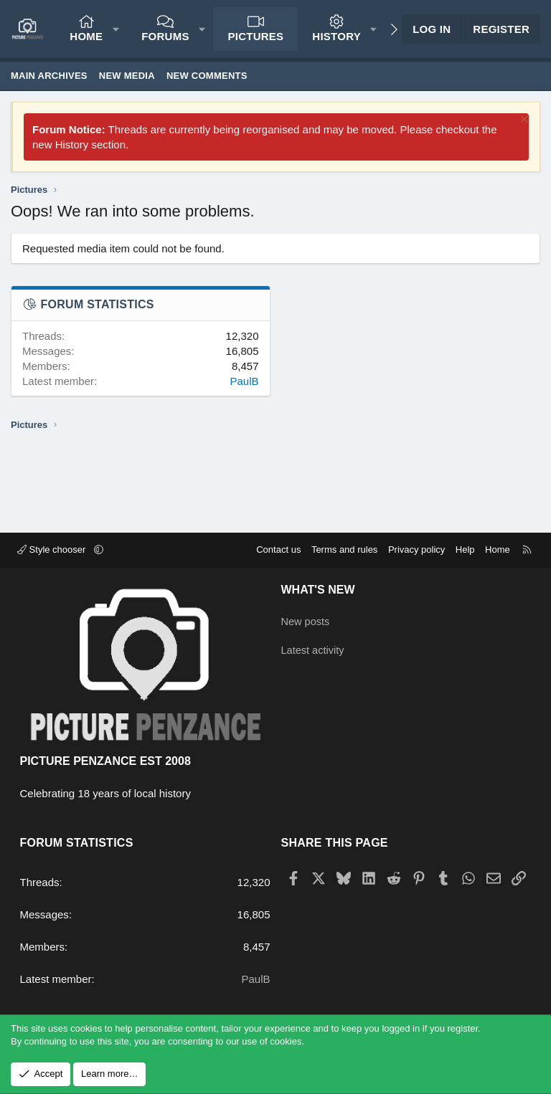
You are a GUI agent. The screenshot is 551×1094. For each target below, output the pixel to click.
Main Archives (49, 75)
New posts (306, 620)
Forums (165, 36)
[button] (116, 29)
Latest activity (314, 648)
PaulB (244, 381)
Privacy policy (416, 549)
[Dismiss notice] (523, 120)
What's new (318, 590)
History (336, 36)
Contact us (278, 549)
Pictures (255, 36)
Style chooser (52, 549)
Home (86, 36)
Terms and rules (344, 549)
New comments (207, 75)
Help (465, 549)
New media (127, 75)
